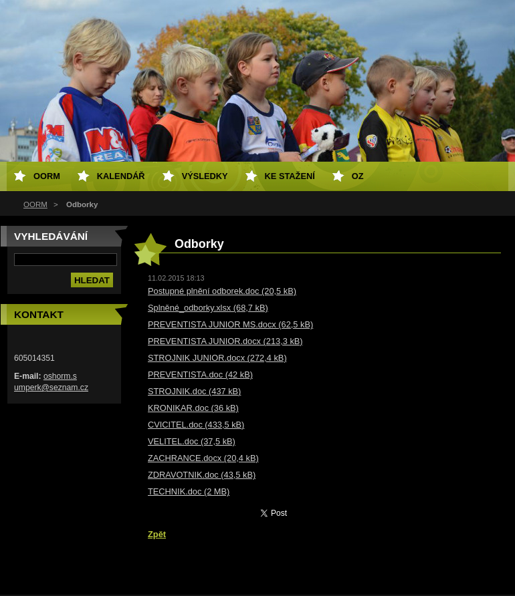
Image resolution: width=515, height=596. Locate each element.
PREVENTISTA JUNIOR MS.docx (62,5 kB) (230, 324)
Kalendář (121, 176)
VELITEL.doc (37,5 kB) (191, 441)
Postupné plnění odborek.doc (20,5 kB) (222, 291)
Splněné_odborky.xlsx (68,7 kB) (208, 308)
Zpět (157, 534)
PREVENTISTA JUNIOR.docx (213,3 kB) (225, 341)
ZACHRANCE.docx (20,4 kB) (203, 458)
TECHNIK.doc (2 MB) (188, 491)
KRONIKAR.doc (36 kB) (193, 408)
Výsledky (205, 176)
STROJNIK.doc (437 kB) (194, 391)
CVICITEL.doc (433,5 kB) (196, 425)
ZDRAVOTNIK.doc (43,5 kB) (201, 475)
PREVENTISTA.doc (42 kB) (200, 374)
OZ (358, 176)
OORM (35, 204)
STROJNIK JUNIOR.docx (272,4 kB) (217, 358)
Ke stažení (290, 176)
